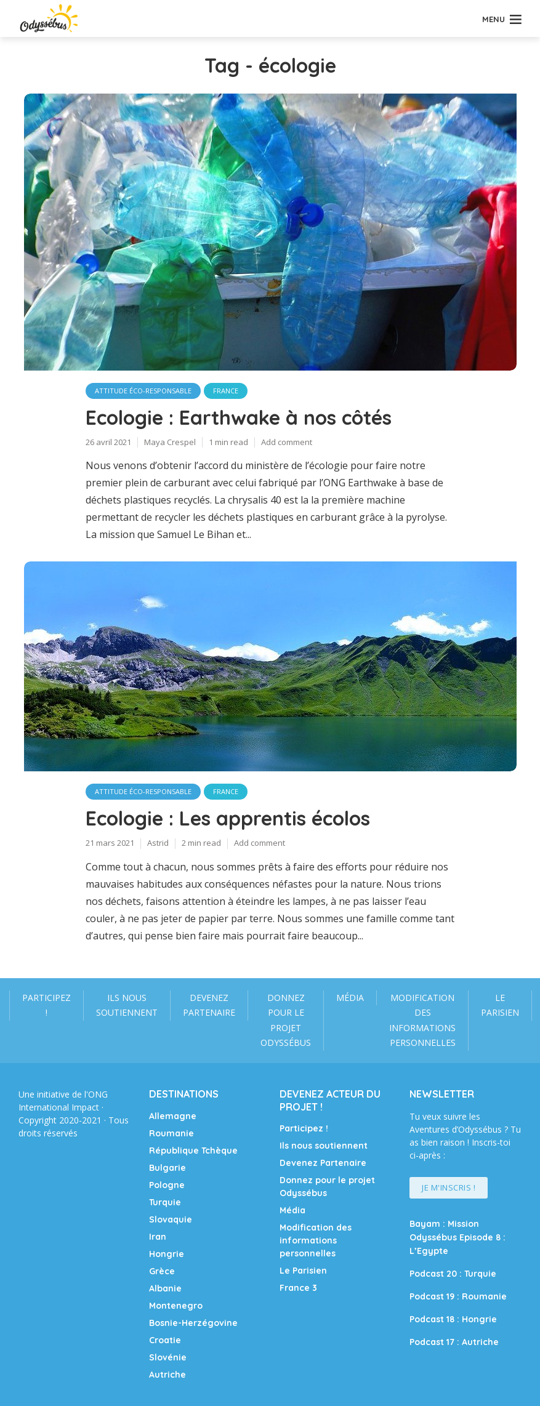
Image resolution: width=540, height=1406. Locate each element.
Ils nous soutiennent (127, 1005)
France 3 (298, 1287)
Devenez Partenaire (209, 1005)
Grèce (162, 1271)
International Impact (58, 1107)
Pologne (167, 1185)
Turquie (165, 1202)
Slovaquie (170, 1219)
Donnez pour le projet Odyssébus (285, 1020)
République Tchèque (193, 1150)
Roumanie (171, 1133)
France (225, 390)
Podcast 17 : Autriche (454, 1342)
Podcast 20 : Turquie (452, 1273)
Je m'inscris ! (448, 1187)
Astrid (158, 842)
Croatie (165, 1340)
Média (350, 997)
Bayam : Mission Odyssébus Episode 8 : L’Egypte (457, 1237)
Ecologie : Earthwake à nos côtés (239, 417)
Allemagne (172, 1116)
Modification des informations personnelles (422, 1020)
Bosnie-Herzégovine (193, 1322)
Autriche (167, 1374)
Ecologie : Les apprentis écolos (228, 818)
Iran (157, 1236)
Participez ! (46, 1005)
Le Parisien (500, 1005)
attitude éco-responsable (143, 390)
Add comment (286, 442)
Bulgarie (167, 1167)
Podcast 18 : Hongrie (453, 1319)
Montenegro (176, 1305)
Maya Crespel (170, 442)
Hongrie (166, 1253)
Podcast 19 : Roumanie (458, 1296)
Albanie (165, 1288)
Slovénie (168, 1357)
